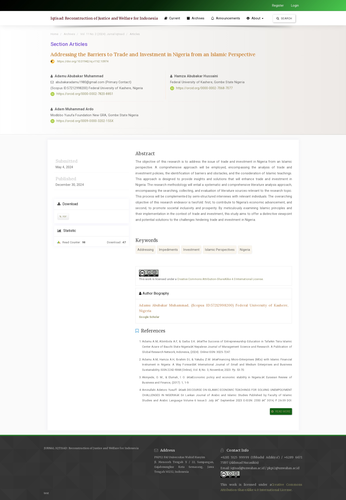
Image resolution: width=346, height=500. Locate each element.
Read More (280, 411)
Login (295, 5)
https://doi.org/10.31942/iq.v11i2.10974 (82, 61)
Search (284, 18)
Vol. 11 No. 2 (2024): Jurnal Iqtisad (102, 34)
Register (278, 5)
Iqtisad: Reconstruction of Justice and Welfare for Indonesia (104, 18)
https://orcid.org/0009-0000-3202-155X (84, 121)
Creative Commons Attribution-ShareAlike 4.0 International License (220, 279)
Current (172, 18)
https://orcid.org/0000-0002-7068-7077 (204, 88)
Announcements (225, 18)
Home (54, 34)
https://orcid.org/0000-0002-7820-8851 (84, 94)
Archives (195, 18)
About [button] (255, 18)
